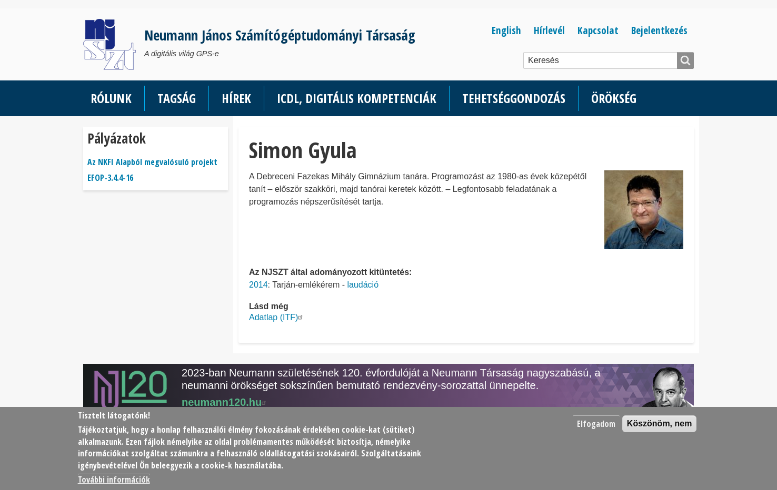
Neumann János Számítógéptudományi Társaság (279, 35)
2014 (258, 284)
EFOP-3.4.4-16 (110, 177)
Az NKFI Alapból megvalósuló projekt (152, 162)
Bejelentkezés (659, 30)
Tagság (176, 98)
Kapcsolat (598, 30)
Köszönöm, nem (659, 423)
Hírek (236, 98)
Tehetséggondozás (513, 98)
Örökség (613, 98)
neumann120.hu (225, 402)
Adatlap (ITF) (277, 317)
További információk (114, 479)
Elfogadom (596, 424)
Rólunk (111, 98)
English (506, 30)
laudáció (362, 284)
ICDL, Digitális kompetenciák (356, 98)
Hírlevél (549, 30)
